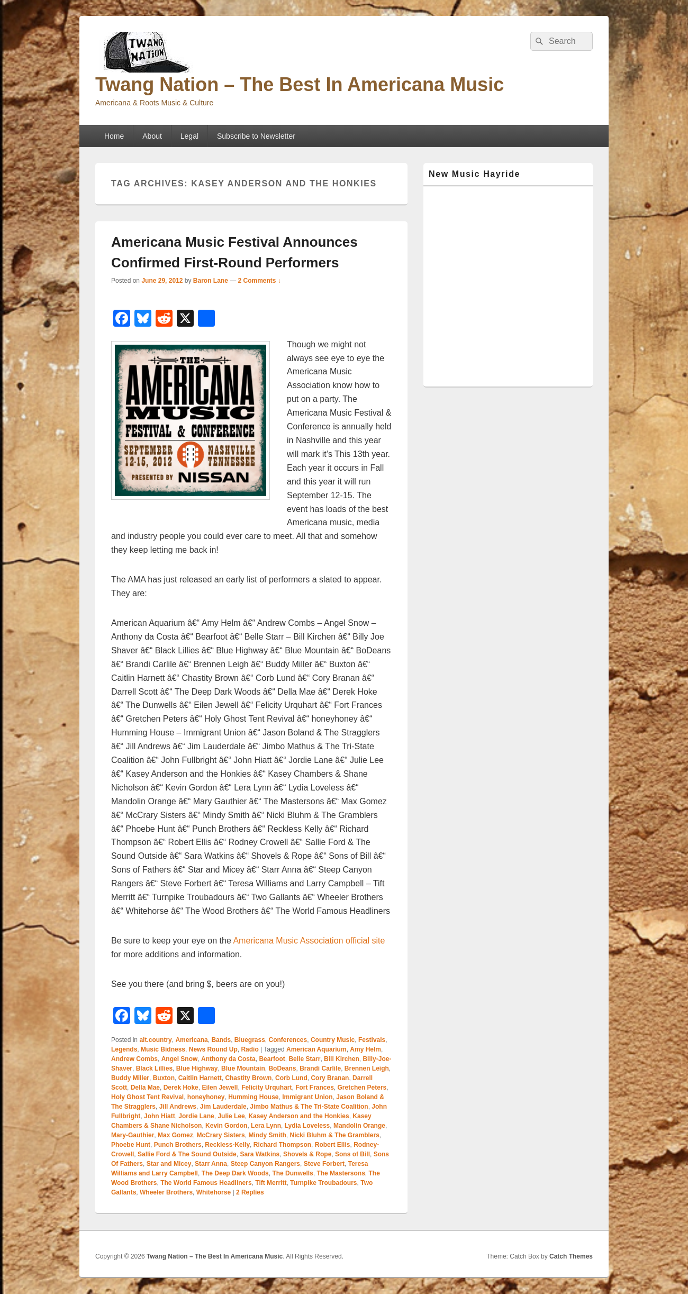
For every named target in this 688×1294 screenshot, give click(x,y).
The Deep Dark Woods (235, 1173)
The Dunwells (292, 1173)
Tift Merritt (270, 1183)
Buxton (164, 1078)
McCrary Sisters (220, 1135)
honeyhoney (206, 1097)
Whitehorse (213, 1192)
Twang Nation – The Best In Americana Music (299, 84)
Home (114, 136)
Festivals (371, 1040)
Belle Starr (304, 1059)
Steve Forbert (324, 1163)
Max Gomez (175, 1135)
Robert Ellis (332, 1144)
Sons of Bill (352, 1154)
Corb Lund (291, 1078)
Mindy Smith (267, 1135)
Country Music (333, 1040)
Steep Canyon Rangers (265, 1163)
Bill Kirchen (341, 1059)
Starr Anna (211, 1163)
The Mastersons (340, 1173)
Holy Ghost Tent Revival (147, 1097)
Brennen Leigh (367, 1068)
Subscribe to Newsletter (256, 136)
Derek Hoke (181, 1087)
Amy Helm (365, 1049)
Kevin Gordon (226, 1125)
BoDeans (282, 1068)
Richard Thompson (282, 1144)
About (152, 136)
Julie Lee (231, 1116)
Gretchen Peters (362, 1087)
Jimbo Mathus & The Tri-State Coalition (309, 1106)
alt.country (155, 1040)
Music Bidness (163, 1049)
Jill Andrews (177, 1106)
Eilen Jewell (220, 1087)
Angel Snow (179, 1059)
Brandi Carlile (320, 1068)
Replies (250, 1192)
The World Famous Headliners (205, 1183)
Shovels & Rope (307, 1154)
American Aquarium (316, 1049)
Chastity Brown (248, 1078)
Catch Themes (571, 1256)
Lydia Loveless (307, 1125)
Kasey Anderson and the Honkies (298, 1116)
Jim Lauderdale (223, 1106)
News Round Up (213, 1049)
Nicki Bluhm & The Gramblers (334, 1135)
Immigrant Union (307, 1097)
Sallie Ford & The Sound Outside (187, 1154)
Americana (191, 1040)
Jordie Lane (196, 1116)
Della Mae (145, 1087)
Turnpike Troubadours (323, 1183)
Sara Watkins (259, 1154)
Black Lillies (154, 1068)
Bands (221, 1040)
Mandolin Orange (359, 1125)
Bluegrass (249, 1040)
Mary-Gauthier (132, 1135)
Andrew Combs (134, 1059)
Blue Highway (197, 1068)
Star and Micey (169, 1163)
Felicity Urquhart (266, 1087)
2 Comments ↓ (259, 280)
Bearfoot (272, 1059)
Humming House (253, 1097)
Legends (124, 1049)
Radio (249, 1049)
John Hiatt (159, 1116)
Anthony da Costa (228, 1059)
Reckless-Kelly (227, 1144)
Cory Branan (330, 1078)
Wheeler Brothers (166, 1192)
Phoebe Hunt (130, 1144)
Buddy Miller (130, 1078)
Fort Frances (314, 1087)
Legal (189, 136)
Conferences (288, 1040)
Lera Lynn (266, 1125)
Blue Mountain (243, 1068)
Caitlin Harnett (200, 1078)
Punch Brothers (178, 1144)
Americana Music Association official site (309, 940)
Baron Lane (210, 280)
